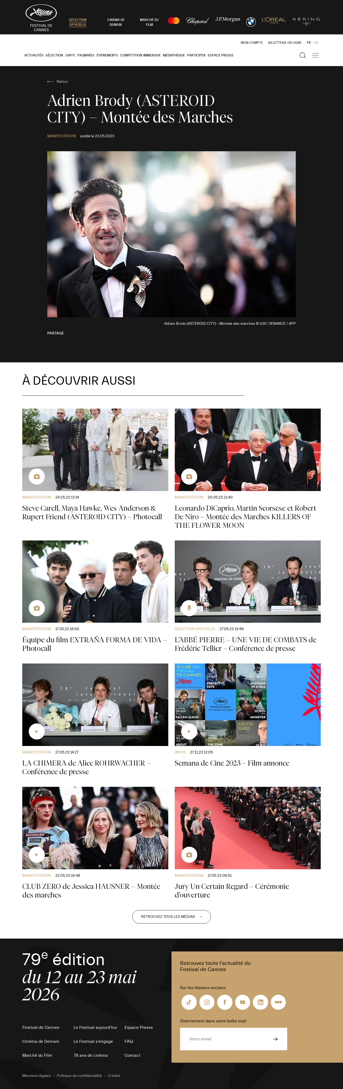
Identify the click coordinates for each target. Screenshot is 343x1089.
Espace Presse (220, 55)
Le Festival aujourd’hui (95, 1027)
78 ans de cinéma (91, 1055)
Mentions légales (36, 1076)
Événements (107, 55)
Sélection (54, 55)
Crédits (114, 1076)
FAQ (129, 1041)
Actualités (33, 55)
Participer (196, 55)
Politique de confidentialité (79, 1076)
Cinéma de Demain (40, 1041)
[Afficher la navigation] (315, 55)
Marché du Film (37, 1055)
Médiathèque (174, 55)
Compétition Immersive (140, 55)
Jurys (70, 55)
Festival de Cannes (40, 1027)
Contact (132, 1055)
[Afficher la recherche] (302, 55)
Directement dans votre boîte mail (213, 1021)
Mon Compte (252, 43)
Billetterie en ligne (285, 43)
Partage (55, 333)
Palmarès (85, 55)
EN (316, 43)
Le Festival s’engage (93, 1041)
